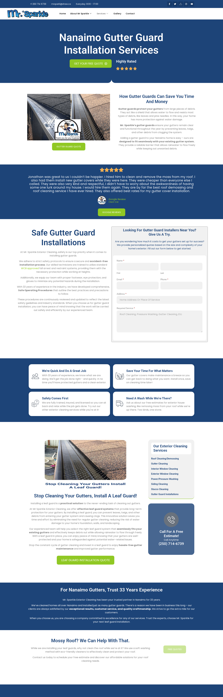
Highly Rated (126, 61)
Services (102, 13)
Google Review (117, 199)
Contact (130, 13)
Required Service (126, 308)
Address (121, 294)
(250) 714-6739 (171, 544)
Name (120, 260)
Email (120, 279)
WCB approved (30, 268)
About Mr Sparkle (80, 13)
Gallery (117, 13)
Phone (164, 279)
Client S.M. (114, 202)
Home (62, 13)
